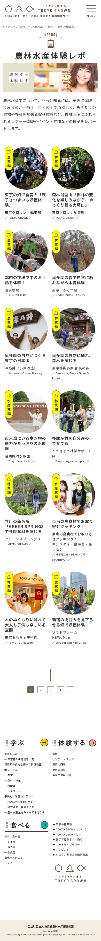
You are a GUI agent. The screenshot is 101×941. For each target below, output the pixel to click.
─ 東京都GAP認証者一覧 (19, 759)
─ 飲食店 (10, 852)
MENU (91, 14)
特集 (50, 26)
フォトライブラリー (68, 844)
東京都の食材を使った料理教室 (23, 764)
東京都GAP (11, 754)
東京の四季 (59, 764)
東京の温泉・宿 (61, 775)
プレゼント (62, 849)
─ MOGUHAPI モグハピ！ (20, 801)
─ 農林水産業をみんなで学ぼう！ (24, 812)
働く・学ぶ (11, 770)
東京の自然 (59, 770)
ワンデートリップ (63, 759)
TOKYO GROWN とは (68, 834)
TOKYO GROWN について (71, 829)
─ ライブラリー (13, 791)
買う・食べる (12, 836)
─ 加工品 (10, 842)
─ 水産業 (10, 786)
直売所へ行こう (13, 857)
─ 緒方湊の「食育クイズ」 (20, 807)
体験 (55, 754)
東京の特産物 (64, 824)
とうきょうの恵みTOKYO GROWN (22, 26)
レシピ (8, 863)
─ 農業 (8, 775)
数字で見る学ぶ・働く (69, 839)
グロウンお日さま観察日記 (72, 854)
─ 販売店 (10, 847)
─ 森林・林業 (12, 780)
